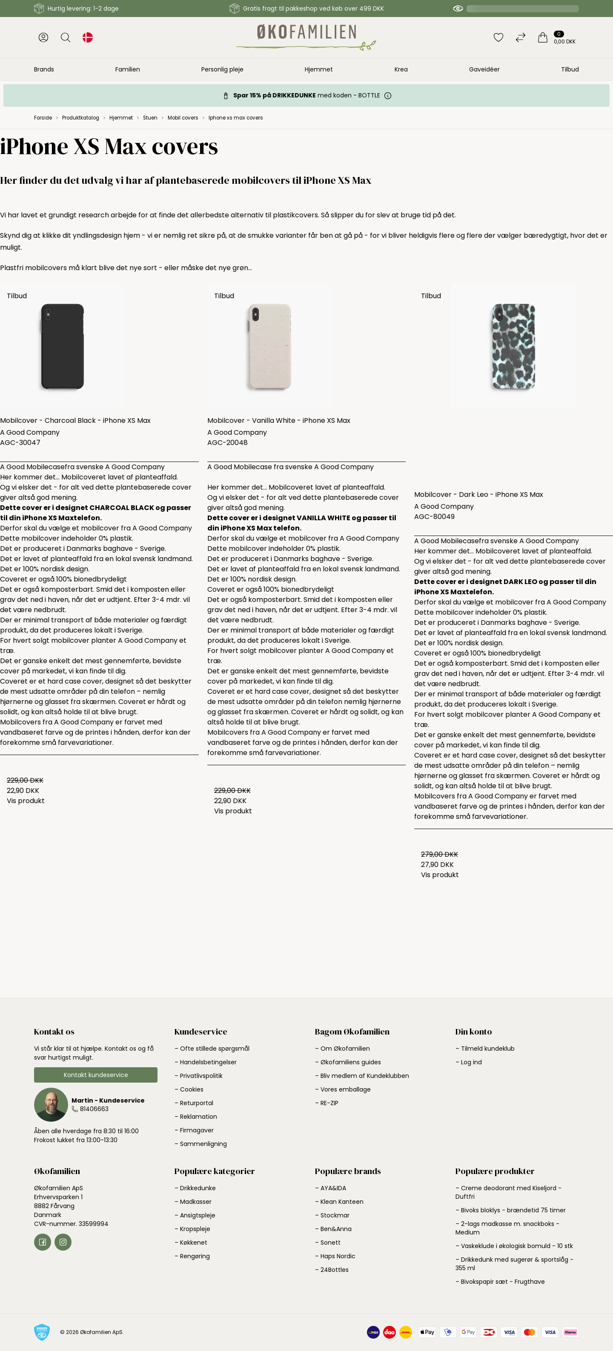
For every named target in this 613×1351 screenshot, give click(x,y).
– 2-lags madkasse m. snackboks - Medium (507, 1228)
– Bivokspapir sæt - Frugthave (500, 1281)
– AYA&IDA (330, 1188)
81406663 (94, 1109)
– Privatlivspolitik (199, 1076)
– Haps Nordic (335, 1256)
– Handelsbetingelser (206, 1062)
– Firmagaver (194, 1130)
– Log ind (468, 1062)
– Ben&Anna (333, 1229)
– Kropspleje (192, 1229)
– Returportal (194, 1103)
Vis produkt (26, 801)
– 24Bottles (332, 1269)
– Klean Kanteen (339, 1201)
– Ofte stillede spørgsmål (212, 1048)
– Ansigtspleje (195, 1215)
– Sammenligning (201, 1144)
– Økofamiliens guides (348, 1062)
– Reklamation (196, 1116)
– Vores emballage (343, 1089)
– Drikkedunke (195, 1188)
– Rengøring (192, 1256)
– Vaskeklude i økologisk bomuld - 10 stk (514, 1246)
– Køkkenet (191, 1242)
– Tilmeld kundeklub (485, 1048)
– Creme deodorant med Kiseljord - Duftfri (508, 1192)
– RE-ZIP (326, 1103)
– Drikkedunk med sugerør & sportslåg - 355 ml (514, 1263)
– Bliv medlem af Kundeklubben (362, 1076)
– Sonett (328, 1242)
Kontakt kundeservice (96, 1075)
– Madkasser (193, 1201)
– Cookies (189, 1089)
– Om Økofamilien (342, 1048)
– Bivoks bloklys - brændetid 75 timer (510, 1210)
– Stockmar (332, 1215)
